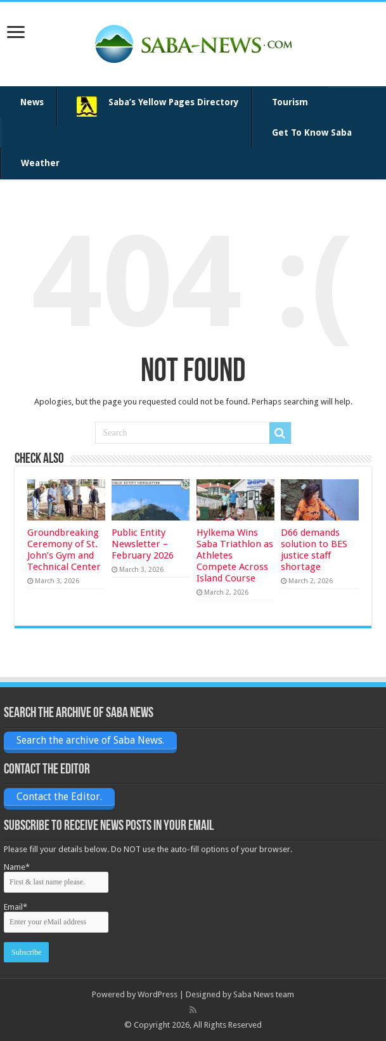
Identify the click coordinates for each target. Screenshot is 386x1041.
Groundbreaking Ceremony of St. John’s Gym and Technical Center (64, 549)
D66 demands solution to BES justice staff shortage (314, 549)
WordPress (157, 994)
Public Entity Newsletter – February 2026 (143, 544)
